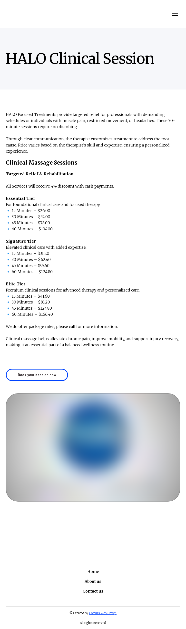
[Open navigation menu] (175, 14)
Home (93, 571)
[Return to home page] (12, 13)
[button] (37, 375)
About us (93, 581)
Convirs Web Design (103, 613)
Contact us (93, 591)
